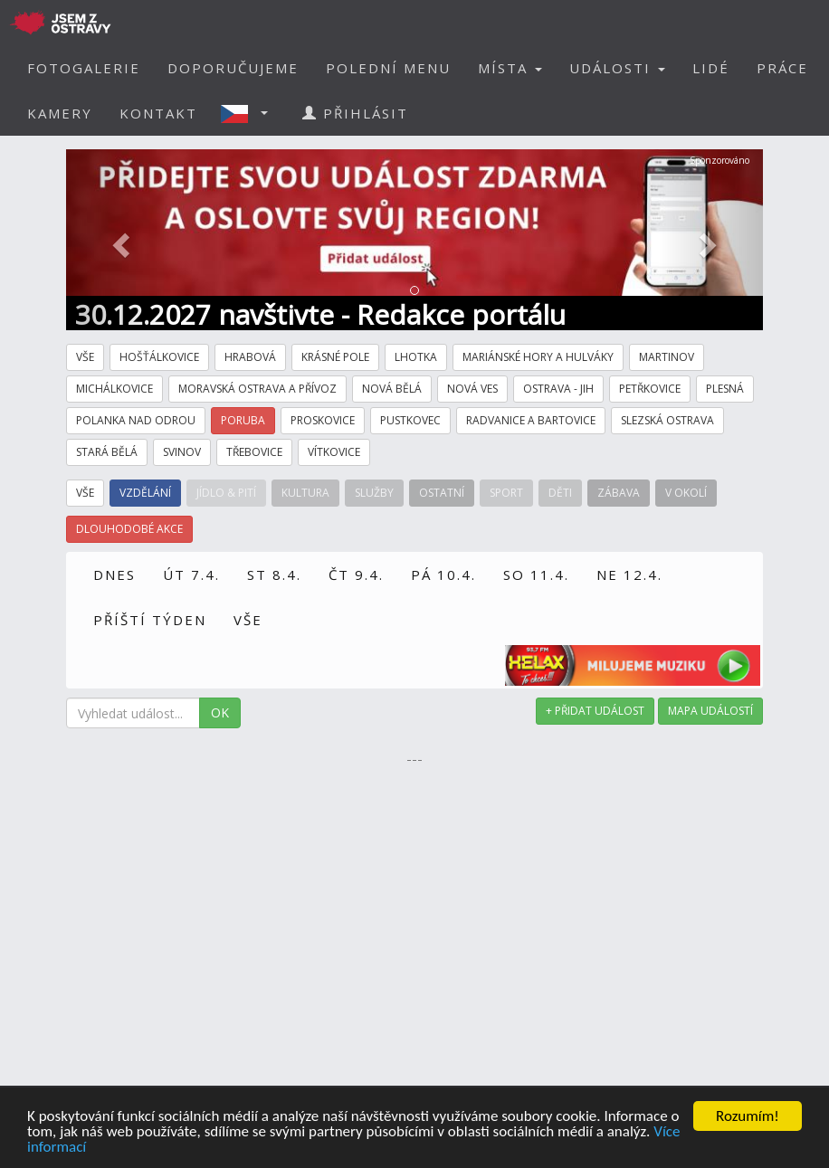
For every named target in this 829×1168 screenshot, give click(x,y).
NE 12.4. (629, 574)
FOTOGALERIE (83, 68)
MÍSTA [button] (510, 68)
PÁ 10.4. (443, 574)
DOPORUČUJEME (233, 68)
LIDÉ (710, 68)
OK (220, 712)
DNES (114, 574)
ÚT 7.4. (191, 574)
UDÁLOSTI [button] (617, 68)
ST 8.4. (274, 574)
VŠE (247, 620)
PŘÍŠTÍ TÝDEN (149, 620)
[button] (250, 113)
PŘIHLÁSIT (355, 113)
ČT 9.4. (356, 574)
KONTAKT (158, 113)
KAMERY (59, 113)
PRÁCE (782, 68)
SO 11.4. (536, 574)
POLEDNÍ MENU (388, 68)
